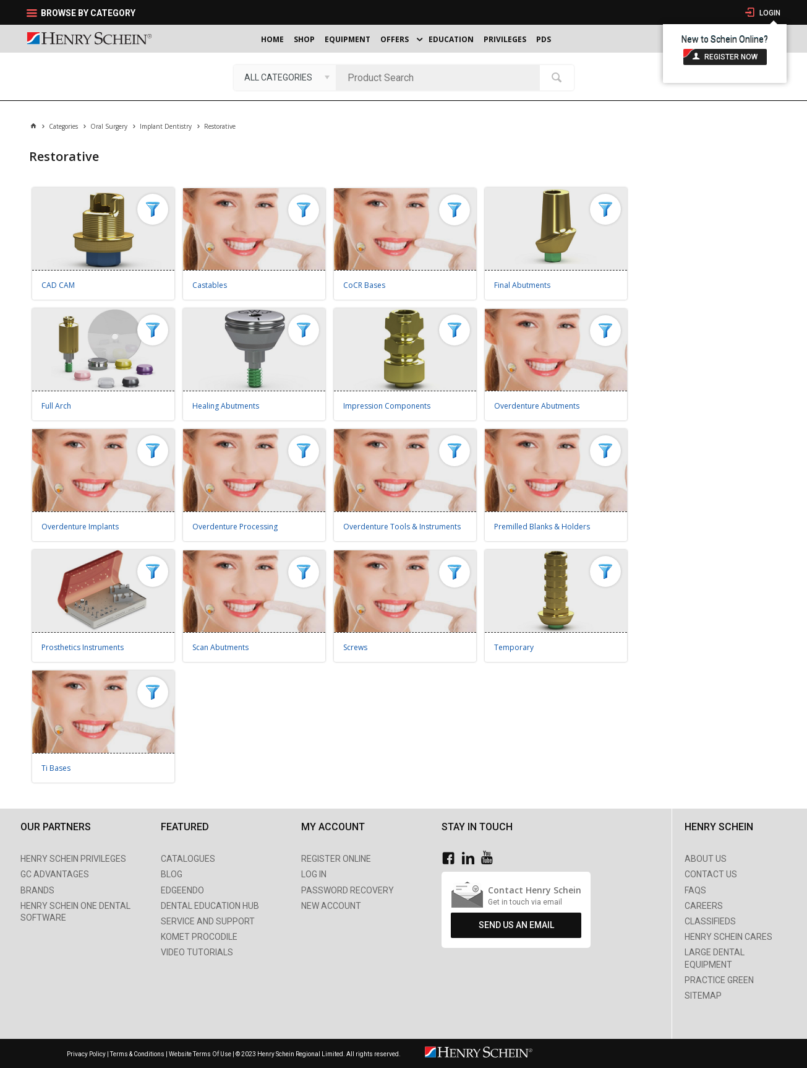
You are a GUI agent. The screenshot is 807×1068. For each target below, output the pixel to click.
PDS (543, 39)
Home (272, 39)
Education (451, 39)
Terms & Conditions (137, 1054)
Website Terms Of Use (200, 1054)
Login (769, 13)
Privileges (505, 39)
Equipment (347, 39)
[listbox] (285, 77)
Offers (394, 39)
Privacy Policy (87, 1054)
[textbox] (441, 77)
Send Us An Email (516, 925)
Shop (304, 39)
